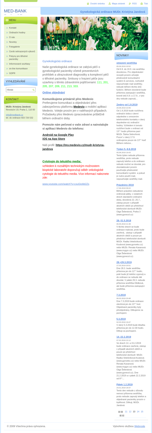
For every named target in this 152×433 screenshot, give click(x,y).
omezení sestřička (126, 63)
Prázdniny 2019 (125, 185)
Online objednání (53, 92)
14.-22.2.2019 (123, 337)
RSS (134, 3)
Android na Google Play (58, 134)
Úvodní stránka (97, 3)
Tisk (146, 3)
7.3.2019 (121, 295)
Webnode (139, 426)
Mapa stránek (118, 3)
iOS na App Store (53, 138)
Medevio (78, 106)
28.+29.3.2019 (124, 262)
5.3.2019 (121, 319)
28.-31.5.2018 (123, 220)
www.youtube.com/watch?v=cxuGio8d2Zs (65, 183)
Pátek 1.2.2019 (124, 384)
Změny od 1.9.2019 (126, 104)
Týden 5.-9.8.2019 (126, 149)
